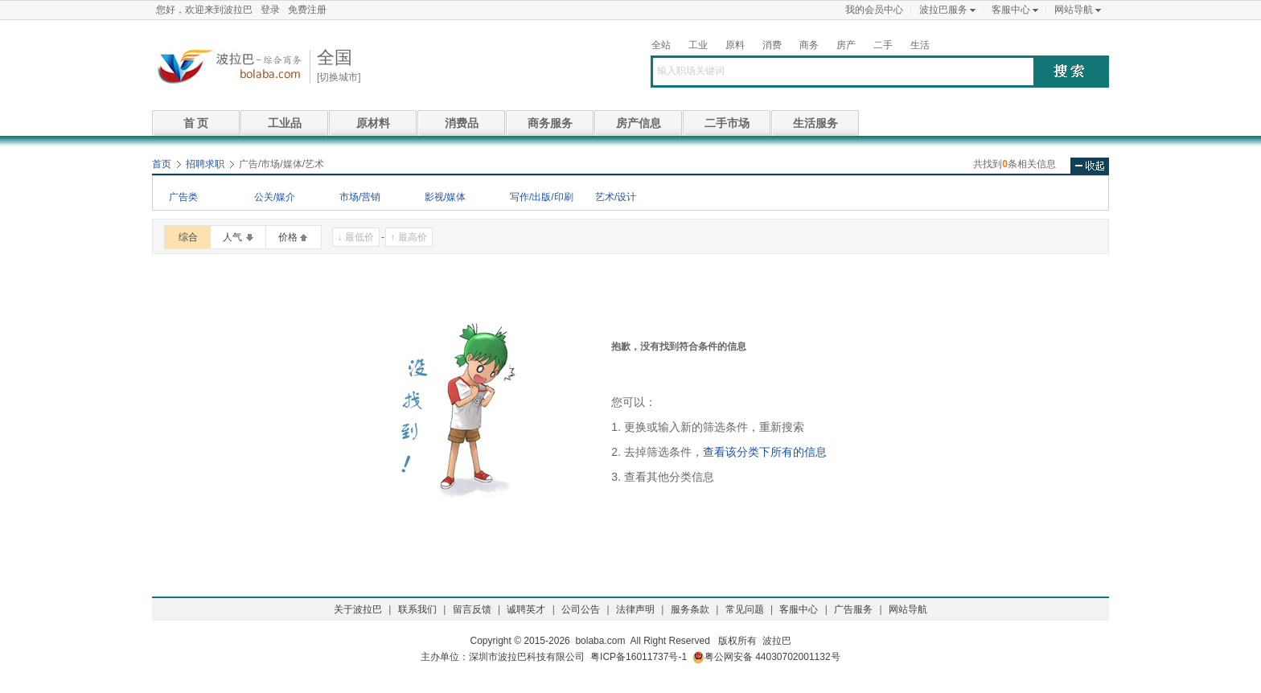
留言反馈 (472, 609)
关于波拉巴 (358, 609)
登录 (270, 9)
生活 (920, 45)
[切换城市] (339, 77)
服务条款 (690, 609)
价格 (288, 237)
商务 (809, 45)
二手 (883, 45)
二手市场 (727, 123)
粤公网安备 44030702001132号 (766, 657)
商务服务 (550, 123)
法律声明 (635, 609)
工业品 (285, 123)
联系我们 (417, 609)
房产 (846, 45)
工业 (698, 45)
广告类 (183, 197)
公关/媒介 (274, 197)
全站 (661, 45)
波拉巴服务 (943, 9)
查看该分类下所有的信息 (765, 451)
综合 (188, 237)
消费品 (462, 123)
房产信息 (638, 123)
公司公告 (580, 609)
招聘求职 (205, 164)
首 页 (196, 123)
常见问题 (744, 609)
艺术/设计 (615, 197)
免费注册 (307, 9)
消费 (772, 45)
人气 (232, 237)
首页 (161, 164)
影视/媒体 (445, 197)
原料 (735, 45)
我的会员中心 (874, 9)
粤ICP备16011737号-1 (638, 656)
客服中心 (1011, 9)
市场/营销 (359, 197)
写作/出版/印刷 (541, 197)
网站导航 (1073, 9)
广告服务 (853, 609)
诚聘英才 (526, 609)
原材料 (373, 123)
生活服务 (815, 123)
